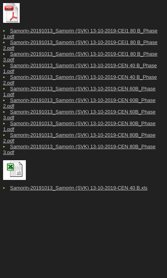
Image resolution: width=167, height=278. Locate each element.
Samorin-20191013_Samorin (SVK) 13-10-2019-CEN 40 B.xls (78, 188)
